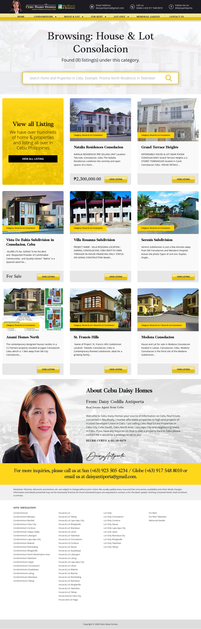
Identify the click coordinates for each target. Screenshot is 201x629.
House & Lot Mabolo (68, 569)
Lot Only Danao (111, 524)
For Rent (97, 17)
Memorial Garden (148, 17)
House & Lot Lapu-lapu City (71, 520)
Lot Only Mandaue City (114, 535)
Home (20, 17)
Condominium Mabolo (24, 543)
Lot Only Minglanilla (113, 539)
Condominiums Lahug (23, 573)
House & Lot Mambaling (70, 577)
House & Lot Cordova (69, 543)
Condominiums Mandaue (25, 577)
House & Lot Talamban (69, 535)
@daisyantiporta (183, 7)
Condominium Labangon (25, 535)
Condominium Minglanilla (25, 550)
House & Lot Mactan (68, 573)
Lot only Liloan (110, 531)
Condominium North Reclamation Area (31, 554)
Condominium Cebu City (24, 524)
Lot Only (119, 17)
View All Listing (33, 159)
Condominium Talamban (24, 558)
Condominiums (43, 17)
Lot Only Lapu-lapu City (115, 528)
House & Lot (72, 17)
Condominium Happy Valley (26, 531)
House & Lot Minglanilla (70, 524)
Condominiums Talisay (23, 581)
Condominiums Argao (23, 562)
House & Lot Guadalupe (70, 550)
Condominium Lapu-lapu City (27, 539)
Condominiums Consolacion (26, 565)
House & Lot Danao (68, 547)
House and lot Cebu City (70, 596)
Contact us (176, 17)
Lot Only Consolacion (114, 516)
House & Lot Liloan (67, 531)
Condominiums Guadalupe (25, 569)
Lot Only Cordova (112, 520)
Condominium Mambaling (25, 547)
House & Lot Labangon (69, 554)
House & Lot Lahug (67, 558)
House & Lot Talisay (68, 516)
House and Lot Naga (68, 599)
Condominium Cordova (24, 528)
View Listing (115, 179)
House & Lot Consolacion (70, 539)
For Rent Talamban (157, 516)
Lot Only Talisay (111, 547)
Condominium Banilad (23, 520)
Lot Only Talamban (112, 543)
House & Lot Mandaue (69, 528)
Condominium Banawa (24, 516)
